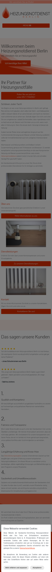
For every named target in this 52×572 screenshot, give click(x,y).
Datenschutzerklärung (27, 548)
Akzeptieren (37, 568)
